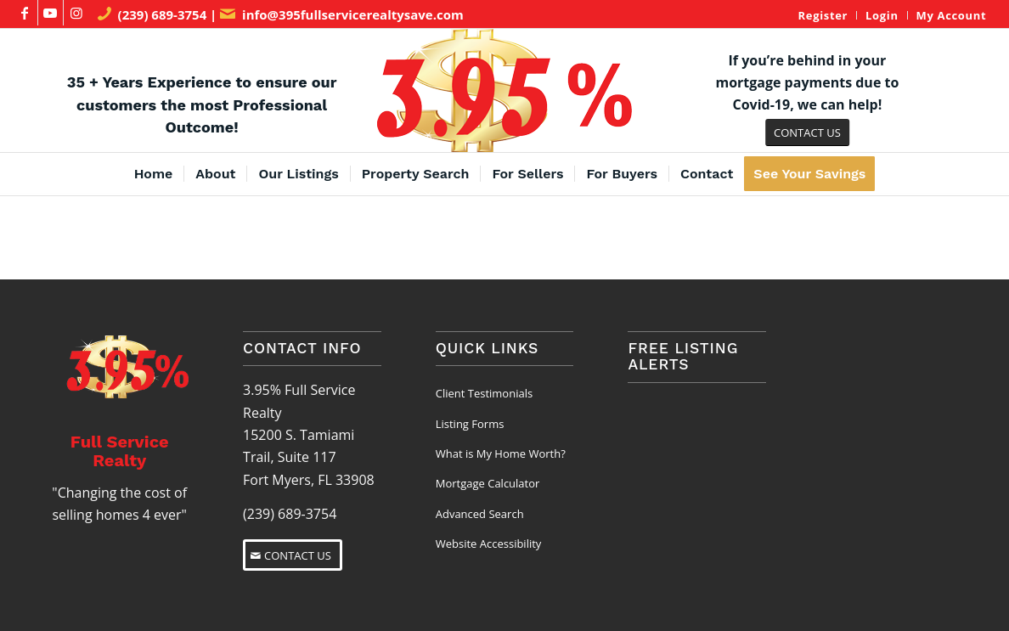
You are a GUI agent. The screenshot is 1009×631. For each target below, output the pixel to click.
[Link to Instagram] (76, 12)
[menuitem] (823, 15)
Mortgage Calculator (488, 483)
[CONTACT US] (807, 133)
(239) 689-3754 (162, 14)
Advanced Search (480, 513)
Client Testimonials (484, 393)
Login (882, 15)
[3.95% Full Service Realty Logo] (504, 90)
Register (823, 15)
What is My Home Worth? (501, 453)
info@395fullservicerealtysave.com (353, 14)
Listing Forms (470, 423)
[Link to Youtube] (50, 12)
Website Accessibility (489, 543)
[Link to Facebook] (25, 12)
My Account (951, 15)
